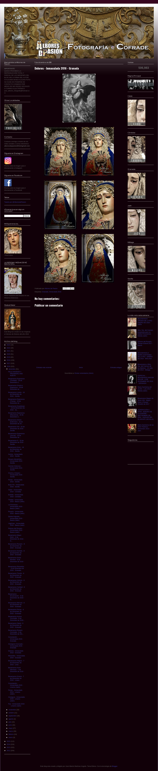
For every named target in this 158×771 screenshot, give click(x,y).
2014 (9, 744)
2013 (9, 747)
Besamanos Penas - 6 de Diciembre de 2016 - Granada (16, 611)
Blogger (114, 766)
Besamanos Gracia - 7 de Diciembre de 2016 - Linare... (16, 678)
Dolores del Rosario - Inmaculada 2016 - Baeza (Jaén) (15, 530)
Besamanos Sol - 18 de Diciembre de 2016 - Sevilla (16, 428)
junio (10, 725)
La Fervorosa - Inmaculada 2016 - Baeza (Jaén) (15, 506)
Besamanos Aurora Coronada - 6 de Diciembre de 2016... (16, 618)
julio (10, 722)
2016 (9, 366)
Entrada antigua (116, 367)
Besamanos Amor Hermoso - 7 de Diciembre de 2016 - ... (16, 670)
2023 (9, 345)
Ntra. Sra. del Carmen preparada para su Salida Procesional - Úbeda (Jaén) (145, 333)
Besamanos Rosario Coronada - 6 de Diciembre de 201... (16, 632)
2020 (9, 354)
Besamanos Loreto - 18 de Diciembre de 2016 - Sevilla (16, 394)
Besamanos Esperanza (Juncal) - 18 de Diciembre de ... (16, 435)
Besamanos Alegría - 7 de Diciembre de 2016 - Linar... (16, 662)
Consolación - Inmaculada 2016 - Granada (15, 639)
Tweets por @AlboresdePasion (15, 202)
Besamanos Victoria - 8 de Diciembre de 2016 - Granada (16, 582)
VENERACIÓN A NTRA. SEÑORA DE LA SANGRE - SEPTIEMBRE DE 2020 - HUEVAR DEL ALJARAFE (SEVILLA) (146, 414)
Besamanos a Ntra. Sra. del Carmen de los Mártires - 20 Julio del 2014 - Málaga (145, 367)
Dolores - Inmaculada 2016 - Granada (15, 652)
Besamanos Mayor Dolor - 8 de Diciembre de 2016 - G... (16, 538)
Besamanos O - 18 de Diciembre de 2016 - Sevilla (16, 442)
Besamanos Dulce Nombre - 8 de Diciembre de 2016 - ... (16, 560)
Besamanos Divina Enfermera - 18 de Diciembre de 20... (15, 422)
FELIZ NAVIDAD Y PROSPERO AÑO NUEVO (15, 373)
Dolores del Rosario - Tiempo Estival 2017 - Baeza (145, 343)
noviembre (12, 710)
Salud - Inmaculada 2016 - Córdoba (15, 491)
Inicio (81, 367)
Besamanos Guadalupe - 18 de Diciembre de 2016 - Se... (16, 408)
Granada (45, 292)
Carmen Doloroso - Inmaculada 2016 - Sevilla (15, 468)
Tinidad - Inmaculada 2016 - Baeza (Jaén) (16, 501)
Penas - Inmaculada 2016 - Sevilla (15, 481)
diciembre (12, 369)
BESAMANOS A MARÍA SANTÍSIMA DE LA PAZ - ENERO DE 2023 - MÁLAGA (145, 355)
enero (11, 737)
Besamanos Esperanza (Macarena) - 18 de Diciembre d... (16, 415)
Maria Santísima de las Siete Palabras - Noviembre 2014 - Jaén (146, 428)
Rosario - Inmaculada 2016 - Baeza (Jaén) (16, 512)
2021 (9, 351)
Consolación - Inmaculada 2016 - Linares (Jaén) (15, 685)
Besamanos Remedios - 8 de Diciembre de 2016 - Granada (16, 568)
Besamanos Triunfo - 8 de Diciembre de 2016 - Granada (16, 575)
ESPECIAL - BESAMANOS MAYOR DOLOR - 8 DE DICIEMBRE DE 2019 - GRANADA (146, 379)
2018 (9, 360)
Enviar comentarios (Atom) (84, 373)
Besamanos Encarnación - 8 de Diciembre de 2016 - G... (16, 597)
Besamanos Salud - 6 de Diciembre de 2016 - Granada (15, 625)
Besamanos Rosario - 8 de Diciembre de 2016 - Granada (16, 546)
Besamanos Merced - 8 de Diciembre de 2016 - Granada (16, 604)
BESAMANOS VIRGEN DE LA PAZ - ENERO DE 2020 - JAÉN (145, 321)
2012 (9, 750)
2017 (9, 363)
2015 (9, 741)
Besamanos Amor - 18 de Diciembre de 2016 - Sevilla (16, 449)
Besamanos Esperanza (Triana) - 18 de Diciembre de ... (16, 401)
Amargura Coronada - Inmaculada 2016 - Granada (15, 646)
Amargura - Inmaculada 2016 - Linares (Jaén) (16, 699)
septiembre (13, 716)
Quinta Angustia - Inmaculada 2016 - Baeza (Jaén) (15, 518)
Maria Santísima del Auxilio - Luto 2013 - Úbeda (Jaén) (145, 389)
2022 (9, 348)
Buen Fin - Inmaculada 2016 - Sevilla (16, 486)
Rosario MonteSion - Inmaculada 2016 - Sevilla (15, 461)
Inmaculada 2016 (55, 292)
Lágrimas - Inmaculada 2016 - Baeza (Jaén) (16, 524)
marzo (11, 731)
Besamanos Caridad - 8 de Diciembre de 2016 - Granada (16, 589)
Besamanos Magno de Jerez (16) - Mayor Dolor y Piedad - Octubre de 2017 (145, 401)
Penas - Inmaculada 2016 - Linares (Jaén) (15, 692)
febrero (11, 734)
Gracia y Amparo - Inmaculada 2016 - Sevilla (15, 475)
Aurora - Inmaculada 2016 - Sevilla (15, 455)
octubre (11, 713)
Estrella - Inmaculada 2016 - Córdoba (15, 496)
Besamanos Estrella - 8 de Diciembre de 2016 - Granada (16, 553)
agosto (11, 719)
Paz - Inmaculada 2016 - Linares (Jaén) (16, 705)
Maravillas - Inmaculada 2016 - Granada (16, 657)
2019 (9, 357)
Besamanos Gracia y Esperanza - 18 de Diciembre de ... (15, 387)
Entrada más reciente (44, 367)
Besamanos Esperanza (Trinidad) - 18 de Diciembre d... (16, 380)
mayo (11, 728)
